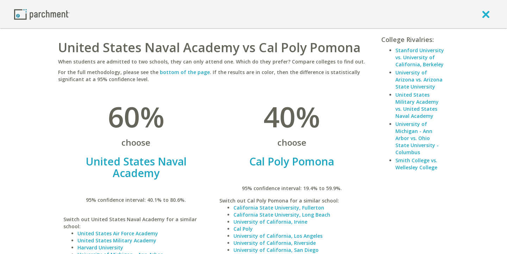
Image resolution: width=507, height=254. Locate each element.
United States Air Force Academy (117, 233)
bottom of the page (185, 72)
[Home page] (42, 14)
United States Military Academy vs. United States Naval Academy (417, 105)
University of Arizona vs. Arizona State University (419, 79)
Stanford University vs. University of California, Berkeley (419, 57)
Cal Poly (243, 228)
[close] (486, 14)
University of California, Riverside (274, 243)
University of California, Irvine (270, 221)
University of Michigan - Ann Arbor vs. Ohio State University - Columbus (417, 138)
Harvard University (100, 247)
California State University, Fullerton (278, 207)
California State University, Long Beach (281, 214)
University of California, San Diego (276, 250)
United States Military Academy (116, 240)
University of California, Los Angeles (278, 235)
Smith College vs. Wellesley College (416, 164)
